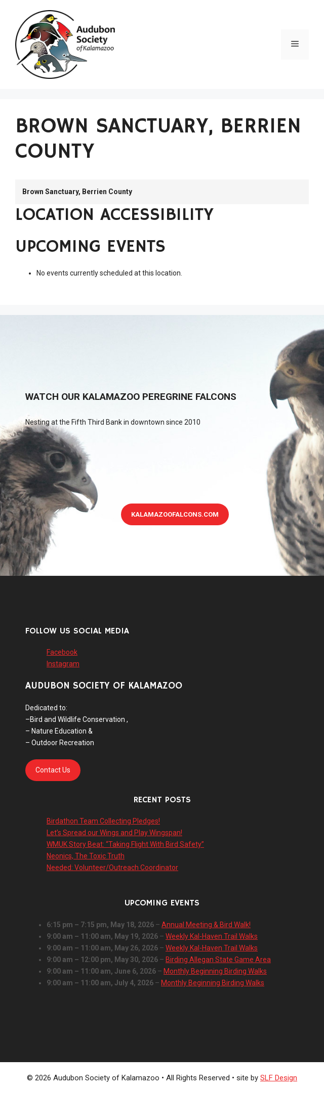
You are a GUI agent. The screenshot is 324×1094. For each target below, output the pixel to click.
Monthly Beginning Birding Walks (215, 971)
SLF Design (278, 1077)
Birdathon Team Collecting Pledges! (103, 821)
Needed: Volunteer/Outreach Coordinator (112, 867)
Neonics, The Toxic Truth (86, 856)
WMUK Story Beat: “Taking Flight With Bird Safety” (125, 844)
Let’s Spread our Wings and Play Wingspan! (114, 833)
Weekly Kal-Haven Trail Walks (212, 936)
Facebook (62, 652)
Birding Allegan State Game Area (218, 959)
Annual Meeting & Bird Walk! (206, 925)
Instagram (63, 664)
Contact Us (52, 770)
